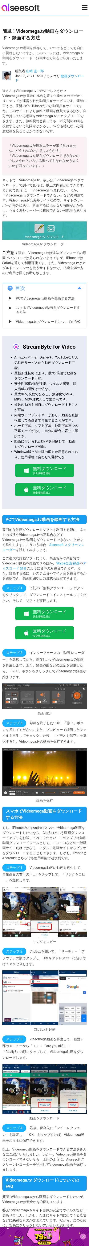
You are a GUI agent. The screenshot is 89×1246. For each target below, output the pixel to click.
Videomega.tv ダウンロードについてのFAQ (48, 322)
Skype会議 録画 (68, 563)
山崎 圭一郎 (35, 71)
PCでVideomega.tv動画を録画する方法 (45, 298)
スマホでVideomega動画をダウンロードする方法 (48, 310)
